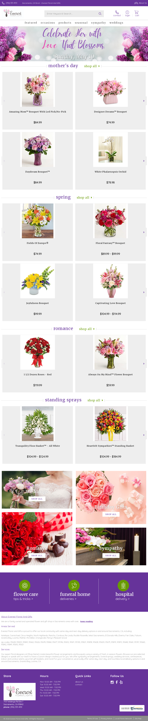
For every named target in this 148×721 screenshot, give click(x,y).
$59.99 (110, 385)
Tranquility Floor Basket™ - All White (37, 445)
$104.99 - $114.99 (110, 314)
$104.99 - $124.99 (37, 456)
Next (144, 100)
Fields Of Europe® (38, 243)
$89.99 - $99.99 (110, 254)
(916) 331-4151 (11, 3)
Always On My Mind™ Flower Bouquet (110, 374)
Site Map (138, 718)
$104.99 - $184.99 (110, 456)
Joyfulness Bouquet (37, 303)
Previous (3, 100)
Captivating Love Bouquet (110, 303)
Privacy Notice (106, 718)
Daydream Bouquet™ (37, 171)
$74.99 (110, 122)
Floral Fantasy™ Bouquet (110, 243)
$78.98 (110, 182)
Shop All (90, 66)
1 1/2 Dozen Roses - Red (38, 374)
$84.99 (38, 122)
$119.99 (37, 385)
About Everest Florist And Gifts (16, 616)
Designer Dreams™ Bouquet (110, 111)
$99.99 (38, 314)
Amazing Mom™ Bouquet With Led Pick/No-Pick (37, 111)
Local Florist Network (123, 718)
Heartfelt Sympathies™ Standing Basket (110, 445)
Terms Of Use (92, 718)
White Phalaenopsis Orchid (110, 171)
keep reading (86, 621)
